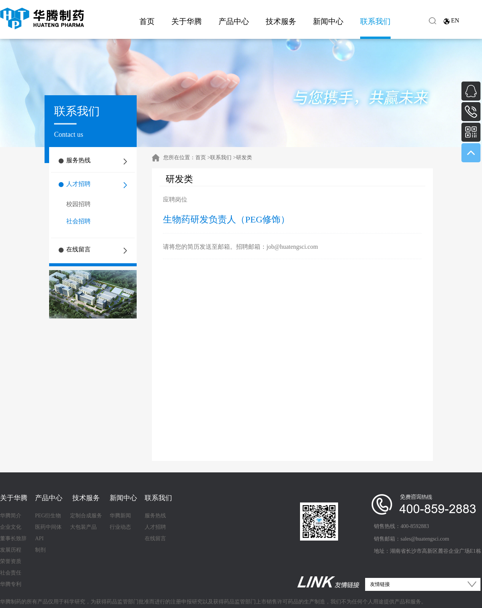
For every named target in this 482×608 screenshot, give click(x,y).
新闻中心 (328, 21)
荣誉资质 (10, 561)
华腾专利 (10, 584)
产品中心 (234, 21)
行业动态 (120, 527)
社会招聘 (78, 221)
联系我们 (375, 21)
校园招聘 (78, 204)
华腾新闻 (120, 515)
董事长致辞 (13, 538)
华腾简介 (10, 515)
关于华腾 (186, 21)
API (39, 538)
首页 (147, 21)
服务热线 (78, 160)
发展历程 (10, 550)
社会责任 (10, 573)
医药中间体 (48, 527)
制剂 (40, 550)
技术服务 (281, 21)
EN (455, 20)
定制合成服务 (86, 515)
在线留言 (78, 249)
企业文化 (10, 527)
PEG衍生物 (48, 515)
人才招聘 (78, 184)
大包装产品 (83, 527)
